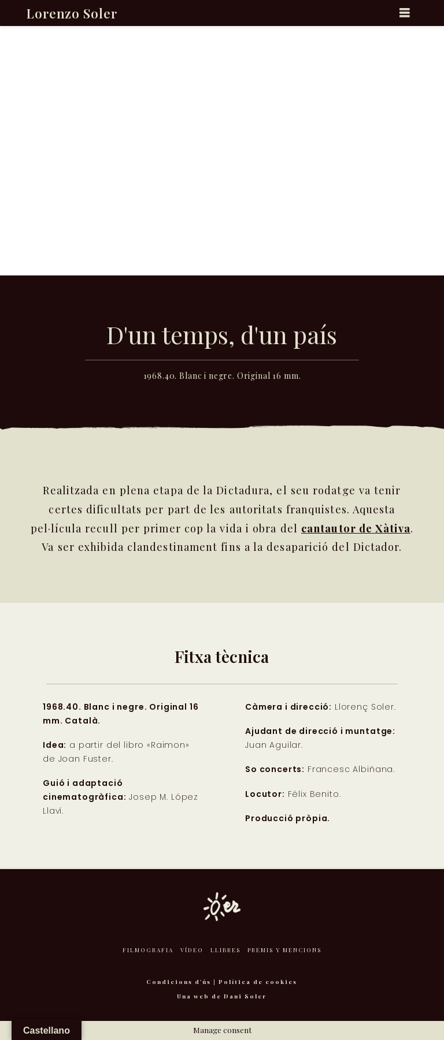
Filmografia (148, 950)
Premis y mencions (284, 950)
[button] (405, 12)
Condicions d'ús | (182, 982)
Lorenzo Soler (72, 13)
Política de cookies (258, 982)
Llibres (225, 950)
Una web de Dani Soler (222, 996)
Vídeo (192, 950)
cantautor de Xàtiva (355, 528)
